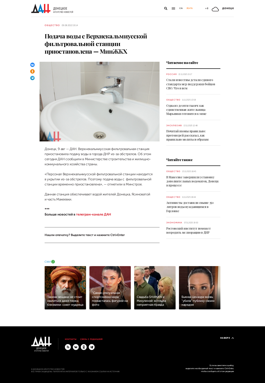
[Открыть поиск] (165, 8)
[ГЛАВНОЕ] (92, 346)
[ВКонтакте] (32, 65)
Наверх (227, 338)
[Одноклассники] (32, 71)
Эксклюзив (174, 125)
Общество (52, 25)
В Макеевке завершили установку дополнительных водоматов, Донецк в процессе (192, 181)
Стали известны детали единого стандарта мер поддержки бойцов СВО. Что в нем (190, 84)
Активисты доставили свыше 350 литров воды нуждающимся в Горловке (190, 207)
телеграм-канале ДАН (93, 214)
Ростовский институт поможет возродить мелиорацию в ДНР (188, 230)
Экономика (174, 222)
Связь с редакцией (91, 339)
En (181, 8)
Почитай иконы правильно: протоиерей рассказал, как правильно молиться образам (187, 135)
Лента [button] (189, 8)
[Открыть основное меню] (173, 8)
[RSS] (68, 346)
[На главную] (52, 8)
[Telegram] (32, 78)
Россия (171, 74)
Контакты (71, 339)
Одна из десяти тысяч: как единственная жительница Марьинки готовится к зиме (186, 110)
